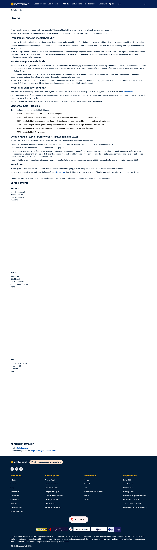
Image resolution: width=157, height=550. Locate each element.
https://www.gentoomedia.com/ (43, 450)
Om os (86, 480)
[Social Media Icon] (12, 469)
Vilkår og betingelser (52, 500)
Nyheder (13, 480)
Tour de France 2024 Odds (132, 504)
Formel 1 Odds (128, 488)
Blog (119, 4)
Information (90, 475)
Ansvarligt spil (52, 475)
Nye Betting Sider (16, 507)
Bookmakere (53, 4)
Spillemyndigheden (51, 488)
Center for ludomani (51, 484)
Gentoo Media (127, 92)
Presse (86, 496)
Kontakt (87, 484)
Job (85, 488)
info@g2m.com (22, 448)
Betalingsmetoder (79, 4)
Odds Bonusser (40, 4)
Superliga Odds (128, 492)
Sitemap (87, 500)
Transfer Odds (128, 484)
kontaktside (60, 172)
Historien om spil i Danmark (54, 496)
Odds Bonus (14, 500)
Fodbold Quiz (14, 492)
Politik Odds (127, 480)
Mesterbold (14, 10)
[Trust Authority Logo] (60, 529)
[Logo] (19, 462)
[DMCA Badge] (41, 529)
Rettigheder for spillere (52, 492)
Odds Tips (66, 4)
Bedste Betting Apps (17, 511)
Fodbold (91, 4)
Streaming (103, 4)
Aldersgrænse (49, 504)
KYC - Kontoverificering (53, 507)
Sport (111, 4)
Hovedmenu (16, 475)
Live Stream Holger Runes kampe (134, 496)
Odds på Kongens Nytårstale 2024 (135, 507)
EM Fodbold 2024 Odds (131, 500)
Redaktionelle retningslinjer (93, 492)
